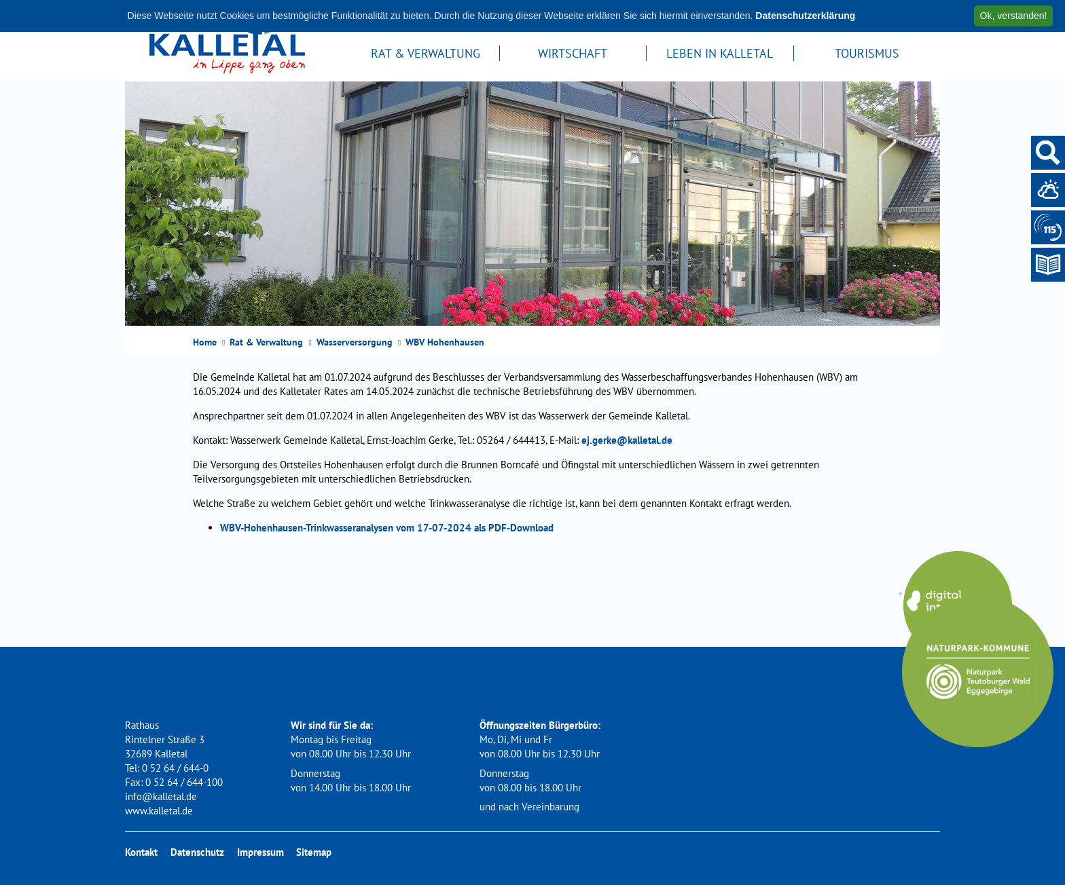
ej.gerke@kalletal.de (626, 440)
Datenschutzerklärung (805, 15)
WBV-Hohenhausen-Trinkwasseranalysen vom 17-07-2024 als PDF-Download (387, 527)
